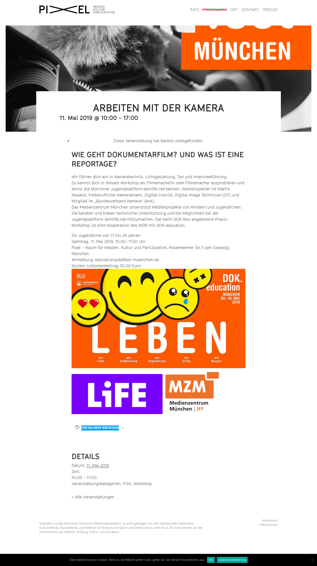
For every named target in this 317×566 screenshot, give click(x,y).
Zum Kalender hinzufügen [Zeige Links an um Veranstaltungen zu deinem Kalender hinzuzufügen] (100, 427)
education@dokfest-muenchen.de (127, 259)
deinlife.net (154, 189)
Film (127, 483)
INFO (194, 9)
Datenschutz (269, 524)
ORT (233, 9)
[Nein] (312, 560)
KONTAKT (250, 9)
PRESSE (270, 9)
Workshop (142, 483)
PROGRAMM (214, 9)
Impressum (270, 520)
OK (211, 559)
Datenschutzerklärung (232, 559)
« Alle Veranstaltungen (93, 497)
